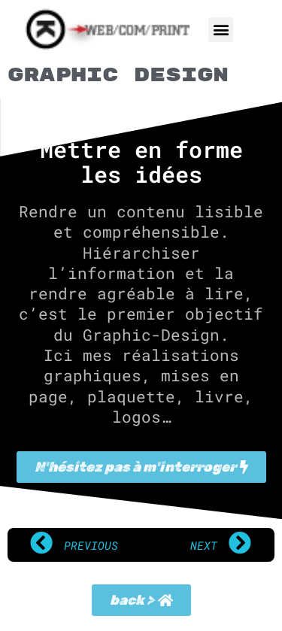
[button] (220, 29)
